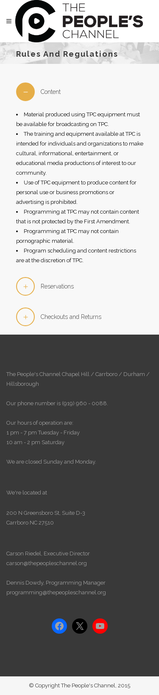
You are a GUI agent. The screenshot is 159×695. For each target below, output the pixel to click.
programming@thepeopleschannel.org (56, 592)
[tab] (79, 91)
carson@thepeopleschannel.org (46, 563)
